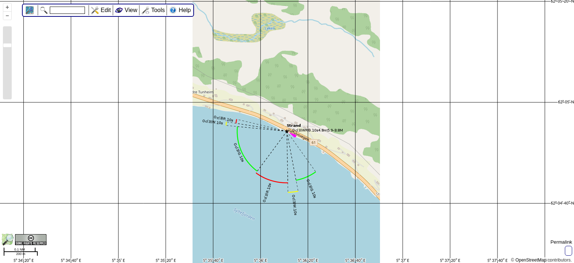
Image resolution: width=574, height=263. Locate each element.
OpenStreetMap (531, 260)
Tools (158, 10)
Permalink (561, 242)
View (131, 10)
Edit (106, 10)
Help (185, 10)
